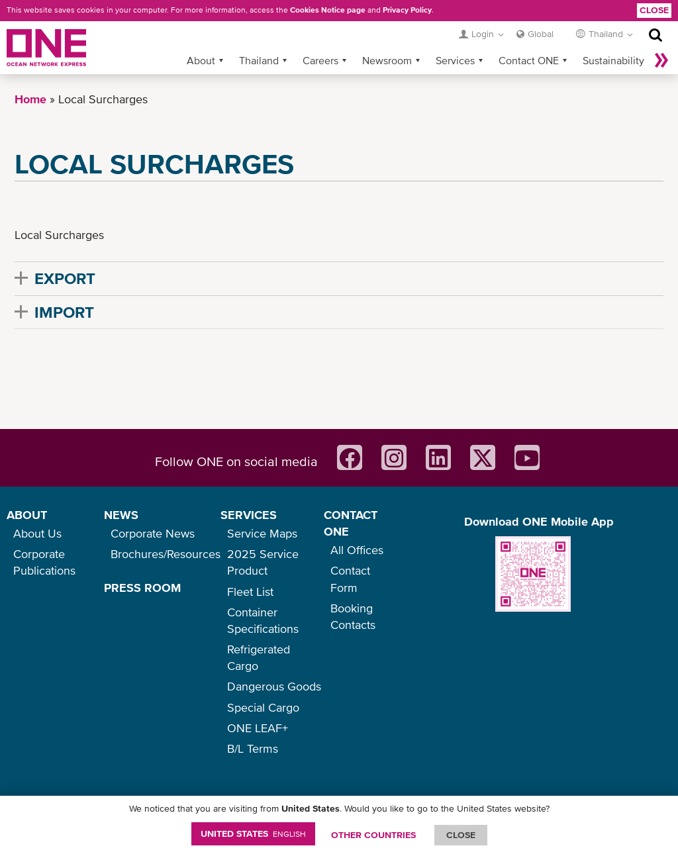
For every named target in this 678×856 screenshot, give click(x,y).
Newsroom (387, 60)
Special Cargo (263, 707)
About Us (37, 533)
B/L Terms (252, 748)
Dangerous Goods (274, 686)
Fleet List (250, 591)
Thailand (259, 60)
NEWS (121, 515)
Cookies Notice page (327, 10)
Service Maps (262, 533)
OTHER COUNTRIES (373, 835)
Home (30, 99)
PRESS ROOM (142, 587)
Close (654, 10)
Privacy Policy (407, 10)
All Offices (356, 550)
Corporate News (153, 533)
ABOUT (27, 515)
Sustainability (613, 60)
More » (661, 60)
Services (455, 60)
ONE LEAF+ (257, 728)
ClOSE (460, 835)
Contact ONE (529, 60)
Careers (320, 60)
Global (541, 33)
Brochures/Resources (165, 554)
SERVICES (248, 515)
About (201, 60)
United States (253, 833)
